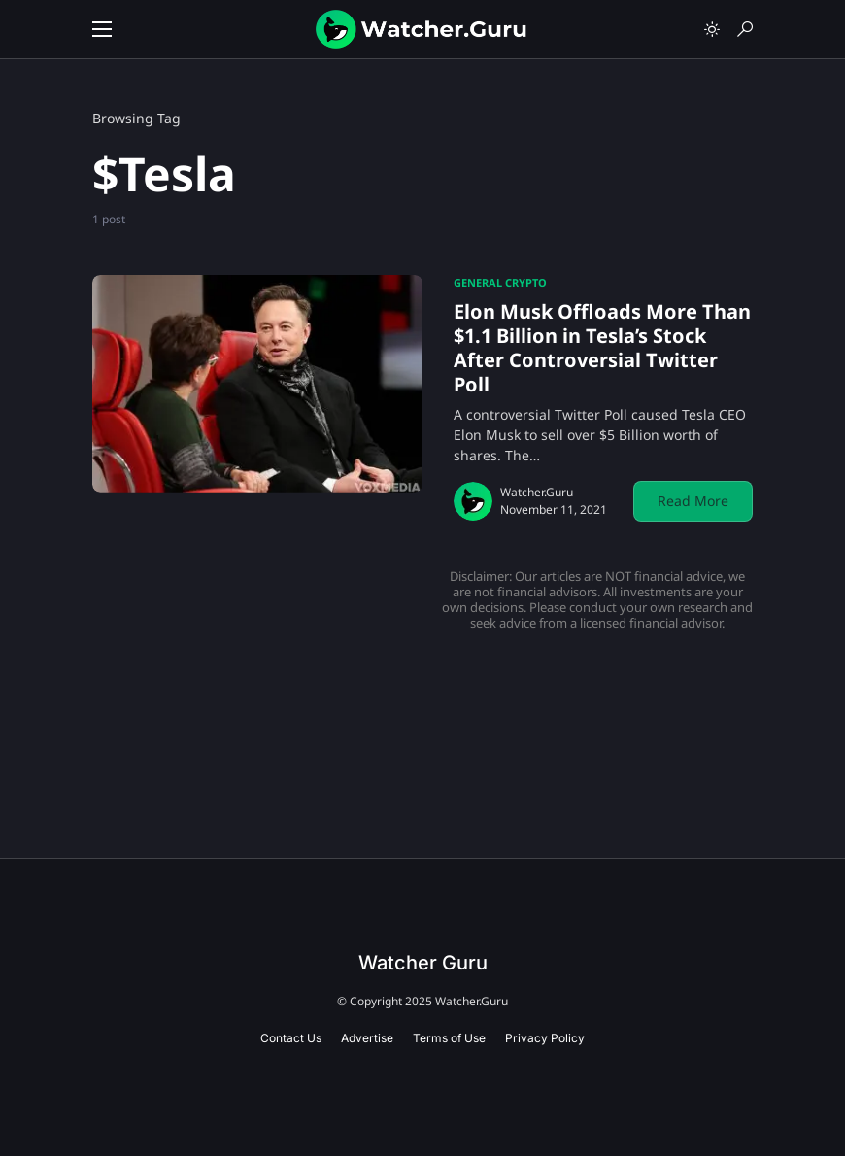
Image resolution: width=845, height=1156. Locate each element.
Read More (693, 501)
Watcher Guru (423, 962)
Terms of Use (449, 1038)
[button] (102, 29)
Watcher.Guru (536, 492)
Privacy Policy (545, 1038)
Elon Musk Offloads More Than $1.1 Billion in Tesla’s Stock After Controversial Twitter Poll (602, 347)
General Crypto (500, 282)
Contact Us (290, 1038)
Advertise (367, 1038)
